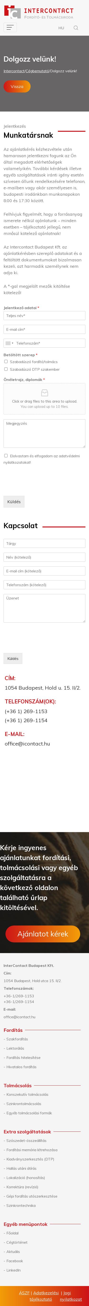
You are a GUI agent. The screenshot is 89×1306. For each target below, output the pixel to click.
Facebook (14, 1260)
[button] (76, 28)
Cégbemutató (37, 70)
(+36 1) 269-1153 (26, 711)
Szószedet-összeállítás (26, 1140)
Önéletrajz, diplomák (24, 379)
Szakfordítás (17, 1039)
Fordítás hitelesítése (23, 1057)
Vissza (17, 86)
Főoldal (12, 1233)
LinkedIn (13, 1270)
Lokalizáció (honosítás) (25, 1177)
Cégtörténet (17, 1242)
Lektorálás (15, 1048)
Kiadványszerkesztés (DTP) (30, 1159)
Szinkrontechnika (21, 1205)
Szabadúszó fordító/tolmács (34, 361)
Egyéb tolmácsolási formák (29, 1113)
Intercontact (14, 70)
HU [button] (61, 27)
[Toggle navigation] (10, 27)
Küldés (14, 501)
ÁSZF (24, 1293)
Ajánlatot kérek (42, 933)
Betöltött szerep (20, 354)
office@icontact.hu (27, 743)
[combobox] (9, 343)
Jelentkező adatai (21, 307)
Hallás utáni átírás (21, 1168)
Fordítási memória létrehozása (31, 1149)
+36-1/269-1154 (19, 1001)
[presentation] (40, 488)
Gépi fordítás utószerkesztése (31, 1196)
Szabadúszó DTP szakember (35, 369)
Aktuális (13, 1251)
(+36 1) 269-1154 (26, 720)
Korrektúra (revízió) (22, 1186)
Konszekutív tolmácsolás (27, 1094)
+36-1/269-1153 (19, 996)
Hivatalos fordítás (21, 1066)
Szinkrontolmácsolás (23, 1103)
